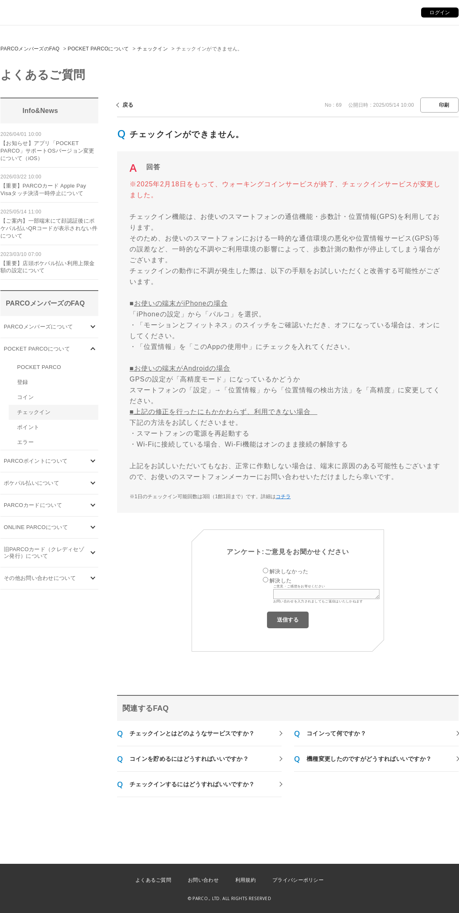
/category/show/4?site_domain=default (93, 349)
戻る (128, 105)
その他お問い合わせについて (40, 578)
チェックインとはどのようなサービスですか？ (192, 733)
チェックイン (152, 49)
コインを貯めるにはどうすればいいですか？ (189, 758)
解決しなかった (288, 571)
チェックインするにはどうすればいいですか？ (192, 784)
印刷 (444, 105)
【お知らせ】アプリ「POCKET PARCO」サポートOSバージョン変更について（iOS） (47, 150)
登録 (22, 382)
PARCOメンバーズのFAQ (30, 49)
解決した (280, 580)
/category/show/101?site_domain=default (93, 505)
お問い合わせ (203, 880)
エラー (25, 442)
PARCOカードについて (33, 505)
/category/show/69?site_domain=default (93, 527)
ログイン (439, 12)
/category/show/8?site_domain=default (93, 578)
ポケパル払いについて (31, 483)
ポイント (28, 427)
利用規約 (245, 880)
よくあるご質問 (153, 880)
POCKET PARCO (39, 367)
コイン (25, 397)
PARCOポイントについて (35, 461)
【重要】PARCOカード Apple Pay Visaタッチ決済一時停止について (43, 189)
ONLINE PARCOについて (36, 527)
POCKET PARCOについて (98, 49)
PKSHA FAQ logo (413, 899)
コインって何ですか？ (336, 733)
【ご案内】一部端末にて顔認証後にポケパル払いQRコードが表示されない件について (48, 228)
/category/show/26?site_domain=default (93, 483)
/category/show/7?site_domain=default (93, 553)
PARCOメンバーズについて (38, 327)
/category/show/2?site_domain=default (93, 461)
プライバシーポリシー (298, 880)
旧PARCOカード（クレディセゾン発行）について (44, 552)
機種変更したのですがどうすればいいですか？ (369, 758)
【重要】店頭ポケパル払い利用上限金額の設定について (47, 267)
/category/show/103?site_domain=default (93, 327)
